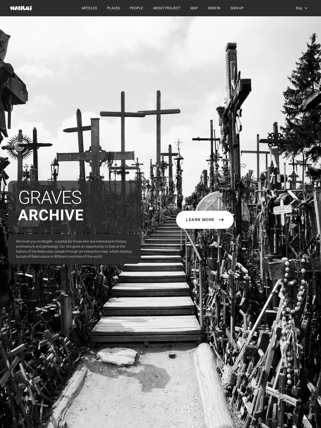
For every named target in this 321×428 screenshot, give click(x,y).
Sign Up (237, 8)
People (136, 8)
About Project (166, 8)
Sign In (214, 8)
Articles (89, 8)
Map (194, 8)
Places (113, 8)
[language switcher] (302, 8)
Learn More (205, 219)
